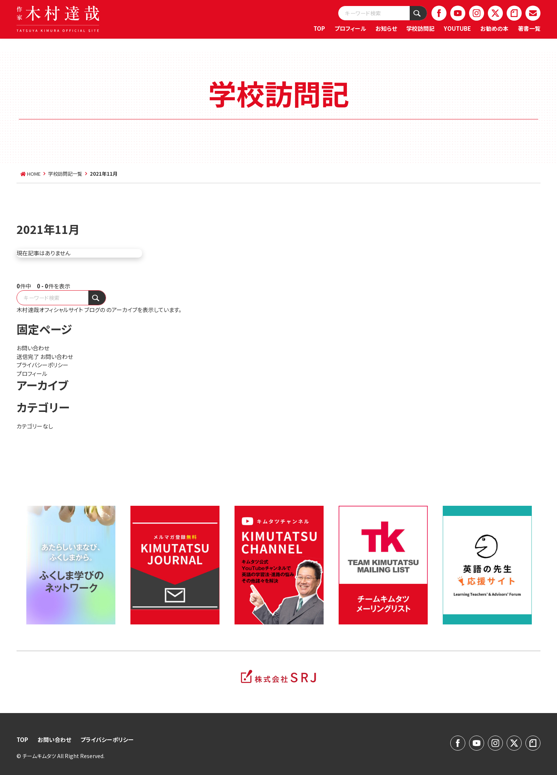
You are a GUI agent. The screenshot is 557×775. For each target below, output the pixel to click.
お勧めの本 (494, 28)
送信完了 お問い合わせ (45, 356)
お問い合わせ (33, 348)
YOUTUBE (457, 28)
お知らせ (386, 28)
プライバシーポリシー (42, 365)
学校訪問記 (420, 28)
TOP (319, 28)
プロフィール (350, 28)
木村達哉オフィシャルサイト (50, 310)
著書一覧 (529, 28)
